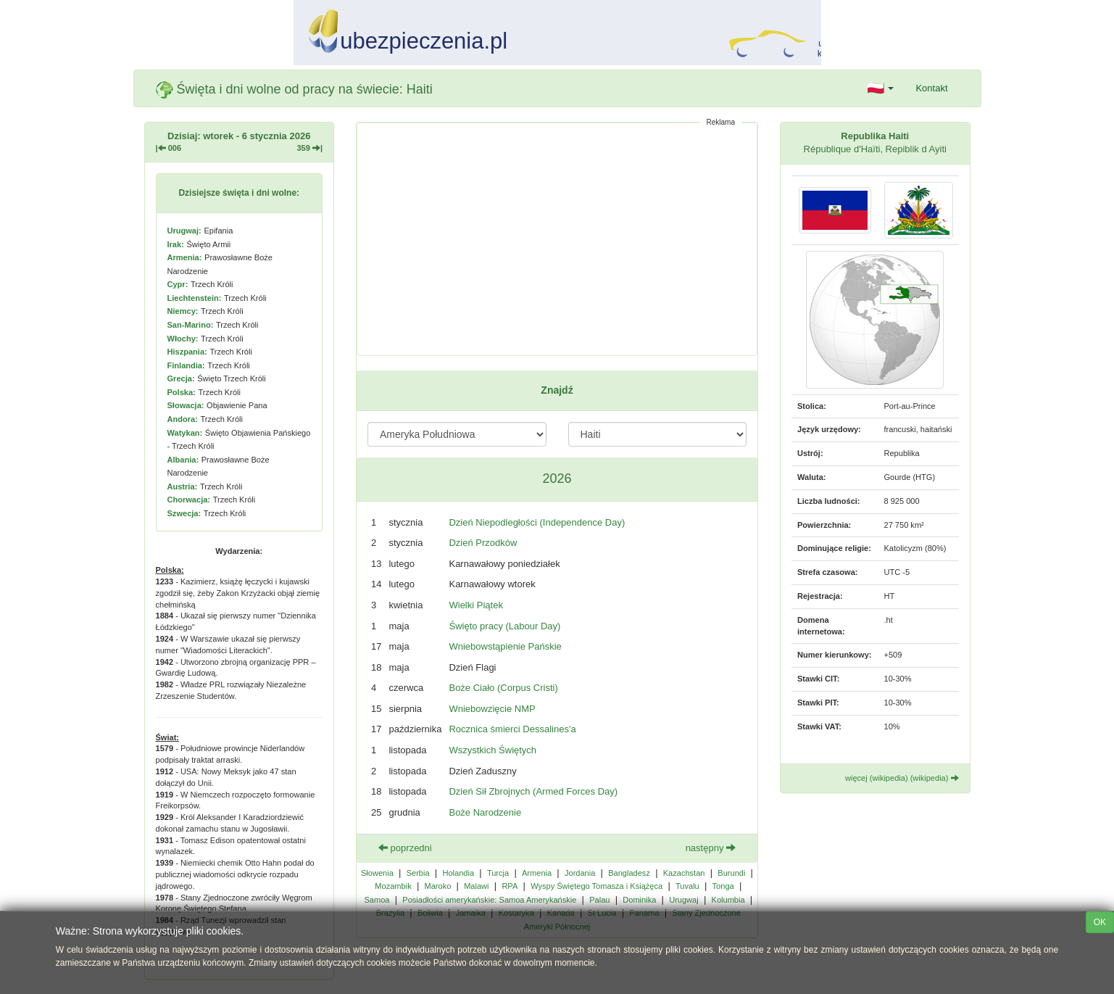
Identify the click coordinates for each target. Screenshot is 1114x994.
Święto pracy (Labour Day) (504, 626)
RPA (509, 886)
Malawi (476, 886)
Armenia (537, 873)
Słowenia (377, 873)
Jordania (580, 873)
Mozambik (393, 886)
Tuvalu (687, 886)
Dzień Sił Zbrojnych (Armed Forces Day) (533, 791)
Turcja (498, 873)
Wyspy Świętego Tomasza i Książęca (596, 886)
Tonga (723, 886)
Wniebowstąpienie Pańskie (505, 646)
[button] (881, 88)
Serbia (418, 873)
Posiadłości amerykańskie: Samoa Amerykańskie (489, 899)
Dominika (639, 899)
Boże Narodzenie (485, 812)
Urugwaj (684, 899)
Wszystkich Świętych (492, 750)
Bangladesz (629, 873)
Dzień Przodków (483, 542)
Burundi (731, 873)
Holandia (458, 873)
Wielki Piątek (475, 605)
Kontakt (931, 88)
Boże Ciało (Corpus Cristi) (503, 687)
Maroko (438, 886)
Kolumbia (728, 899)
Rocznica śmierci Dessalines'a (512, 729)
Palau (599, 899)
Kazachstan (684, 873)
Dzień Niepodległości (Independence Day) (537, 522)
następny (711, 847)
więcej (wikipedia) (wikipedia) (902, 778)
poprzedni (405, 847)
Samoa (376, 899)
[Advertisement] (557, 239)
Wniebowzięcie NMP (492, 708)
